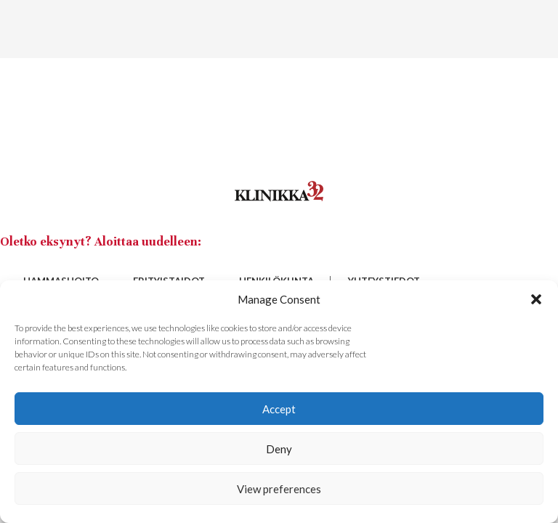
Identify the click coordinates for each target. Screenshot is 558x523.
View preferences (279, 488)
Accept (279, 408)
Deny (279, 448)
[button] (536, 299)
